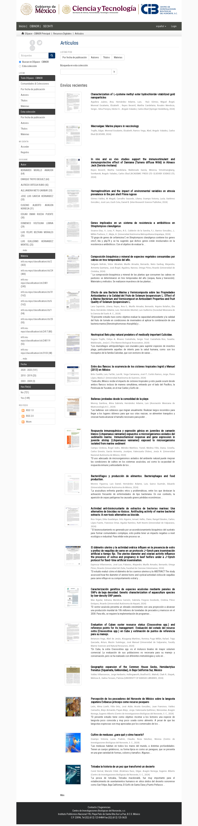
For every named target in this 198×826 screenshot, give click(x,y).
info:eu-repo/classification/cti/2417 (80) (36, 330)
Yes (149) (25, 398)
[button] (161, 26)
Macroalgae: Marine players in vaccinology (115, 126)
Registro (25, 152)
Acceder (25, 146)
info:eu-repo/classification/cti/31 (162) (37, 294)
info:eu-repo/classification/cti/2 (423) (36, 263)
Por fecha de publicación (33, 89)
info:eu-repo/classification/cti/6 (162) (36, 303)
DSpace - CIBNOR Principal (37, 33)
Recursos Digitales (62, 33)
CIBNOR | (35, 26)
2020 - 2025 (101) (29, 370)
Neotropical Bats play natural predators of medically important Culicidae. (132, 334)
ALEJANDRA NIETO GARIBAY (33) (36, 190)
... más (24, 250)
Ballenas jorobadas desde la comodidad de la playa (119, 399)
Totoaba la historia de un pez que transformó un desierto (123, 766)
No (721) (25, 392)
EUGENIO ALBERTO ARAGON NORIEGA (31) (37, 207)
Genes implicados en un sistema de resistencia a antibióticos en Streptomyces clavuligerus (133, 224)
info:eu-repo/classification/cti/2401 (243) (34, 283)
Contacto (92, 807)
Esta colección (28, 66)
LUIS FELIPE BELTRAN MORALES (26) (37, 234)
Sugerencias (104, 807)
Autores (25, 95)
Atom (26, 421)
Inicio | (23, 26)
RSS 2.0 (27, 416)
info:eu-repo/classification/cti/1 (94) (36, 312)
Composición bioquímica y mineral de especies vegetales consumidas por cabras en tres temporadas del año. (133, 258)
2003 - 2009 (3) (28, 381)
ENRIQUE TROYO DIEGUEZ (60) (35, 179)
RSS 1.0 (27, 410)
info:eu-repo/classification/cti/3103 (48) (36, 351)
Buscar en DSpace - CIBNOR (34, 61)
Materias (25, 106)
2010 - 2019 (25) (28, 375)
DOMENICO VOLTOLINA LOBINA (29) (37, 225)
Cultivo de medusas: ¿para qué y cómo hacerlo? (117, 734)
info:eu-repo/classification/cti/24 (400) (37, 272)
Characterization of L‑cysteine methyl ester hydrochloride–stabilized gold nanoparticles (133, 96)
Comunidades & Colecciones (35, 83)
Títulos (24, 100)
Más (62, 795)
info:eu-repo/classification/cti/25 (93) (37, 321)
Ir (114, 71)
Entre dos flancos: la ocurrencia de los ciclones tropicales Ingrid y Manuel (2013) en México (133, 368)
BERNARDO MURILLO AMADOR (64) (37, 172)
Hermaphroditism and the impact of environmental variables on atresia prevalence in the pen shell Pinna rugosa (133, 192)
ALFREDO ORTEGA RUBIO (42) (35, 184)
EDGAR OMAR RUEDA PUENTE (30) (37, 216)
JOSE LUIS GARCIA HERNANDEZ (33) (37, 198)
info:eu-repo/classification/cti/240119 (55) (35, 340)
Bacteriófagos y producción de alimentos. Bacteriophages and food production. (133, 477)
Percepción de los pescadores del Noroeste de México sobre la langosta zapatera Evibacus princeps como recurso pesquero (133, 700)
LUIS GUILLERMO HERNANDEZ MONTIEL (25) (37, 243)
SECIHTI (48, 26)
